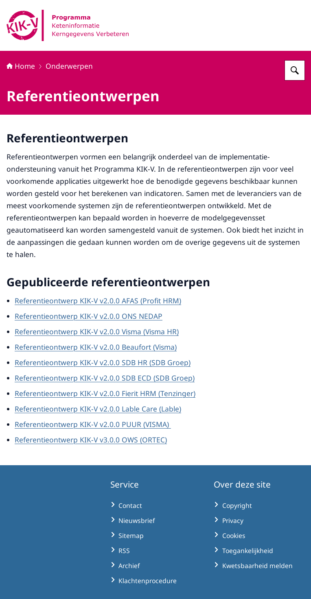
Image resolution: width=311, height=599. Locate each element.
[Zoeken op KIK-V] (294, 70)
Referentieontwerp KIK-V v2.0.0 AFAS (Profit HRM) (98, 300)
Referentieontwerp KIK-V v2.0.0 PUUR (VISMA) (93, 424)
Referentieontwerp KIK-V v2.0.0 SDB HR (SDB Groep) (103, 362)
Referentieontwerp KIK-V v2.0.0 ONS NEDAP (88, 316)
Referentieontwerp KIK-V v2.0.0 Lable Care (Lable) (98, 409)
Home (21, 66)
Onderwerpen (69, 66)
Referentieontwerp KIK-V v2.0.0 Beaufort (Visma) (96, 347)
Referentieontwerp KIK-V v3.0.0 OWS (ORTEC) (91, 439)
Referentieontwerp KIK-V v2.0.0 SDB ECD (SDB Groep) (105, 378)
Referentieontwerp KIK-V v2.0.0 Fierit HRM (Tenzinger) (105, 393)
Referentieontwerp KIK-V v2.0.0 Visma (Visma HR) (97, 331)
